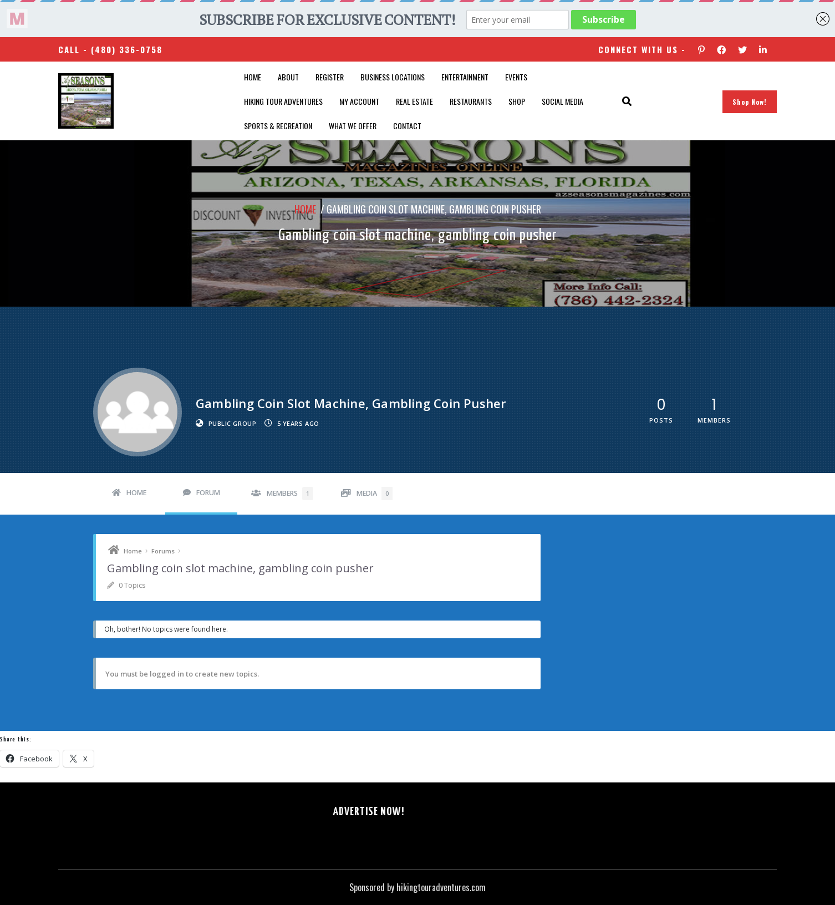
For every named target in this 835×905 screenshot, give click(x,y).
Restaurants (471, 101)
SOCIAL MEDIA (562, 101)
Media (375, 493)
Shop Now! (749, 101)
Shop (516, 101)
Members (290, 493)
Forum (208, 492)
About (288, 77)
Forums (163, 551)
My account (359, 101)
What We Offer (352, 125)
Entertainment (464, 77)
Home (252, 77)
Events (516, 77)
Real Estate (414, 101)
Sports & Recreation (278, 125)
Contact (407, 125)
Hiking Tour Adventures (283, 101)
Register (329, 77)
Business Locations (392, 77)
